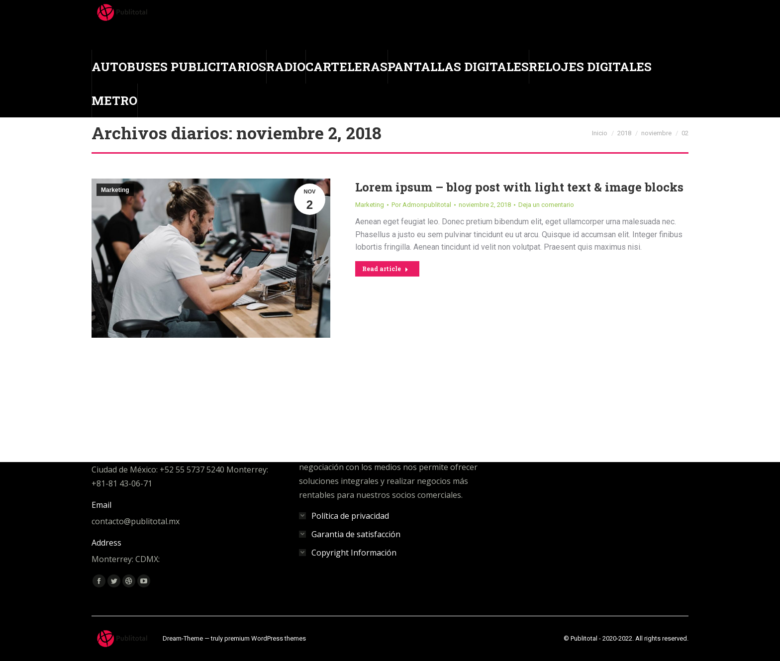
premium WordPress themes (265, 638)
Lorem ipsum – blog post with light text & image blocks (519, 187)
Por (421, 204)
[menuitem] (179, 67)
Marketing (115, 190)
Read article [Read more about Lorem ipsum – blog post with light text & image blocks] (385, 269)
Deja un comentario (546, 204)
